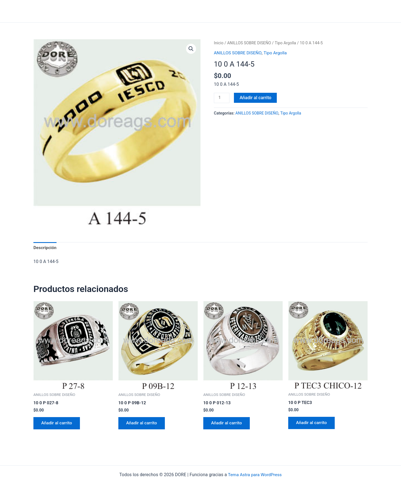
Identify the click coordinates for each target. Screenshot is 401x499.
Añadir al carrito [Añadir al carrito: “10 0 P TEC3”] (312, 424)
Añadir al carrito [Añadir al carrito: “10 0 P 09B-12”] (142, 424)
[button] (191, 49)
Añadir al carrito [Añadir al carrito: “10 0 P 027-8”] (58, 424)
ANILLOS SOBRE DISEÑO (250, 42)
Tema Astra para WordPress (254, 474)
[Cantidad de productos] (222, 98)
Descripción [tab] (45, 247)
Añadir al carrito (256, 97)
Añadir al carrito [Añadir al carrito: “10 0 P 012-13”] (227, 424)
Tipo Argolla (288, 42)
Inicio (219, 42)
